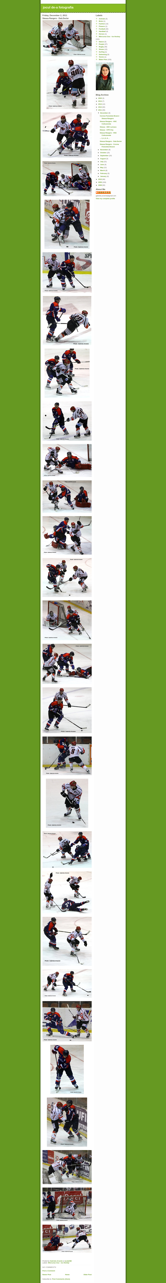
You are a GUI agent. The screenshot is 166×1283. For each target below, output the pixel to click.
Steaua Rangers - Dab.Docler (111, 141)
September (104, 155)
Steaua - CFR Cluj (106, 130)
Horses (101, 34)
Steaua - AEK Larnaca (108, 127)
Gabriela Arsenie (104, 192)
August (103, 159)
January (103, 176)
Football (102, 29)
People (101, 44)
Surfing (101, 52)
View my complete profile (105, 198)
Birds (101, 21)
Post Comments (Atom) (61, 1279)
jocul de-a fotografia (58, 7)
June (102, 164)
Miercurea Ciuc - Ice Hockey (58, 1263)
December (104, 113)
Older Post (88, 1275)
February (103, 173)
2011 (100, 110)
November (104, 150)
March (102, 170)
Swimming (103, 54)
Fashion (102, 24)
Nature (101, 42)
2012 (100, 107)
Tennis (101, 57)
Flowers (102, 26)
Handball (102, 31)
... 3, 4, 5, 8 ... (105, 138)
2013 (100, 104)
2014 (100, 101)
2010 (100, 179)
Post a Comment (48, 1271)
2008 (100, 185)
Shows (101, 49)
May (102, 167)
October (103, 153)
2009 (100, 182)
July (102, 162)
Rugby (101, 47)
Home (67, 1275)
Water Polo (103, 59)
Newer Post (46, 1275)
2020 (100, 98)
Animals (102, 19)
